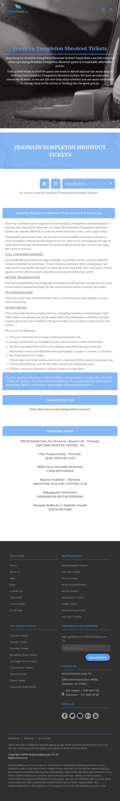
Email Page (16, 610)
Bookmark (14, 738)
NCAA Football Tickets (74, 584)
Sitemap (29, 738)
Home (13, 565)
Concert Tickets (19, 635)
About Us (15, 572)
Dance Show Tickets (21, 667)
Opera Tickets (18, 680)
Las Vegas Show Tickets (23, 661)
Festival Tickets (18, 674)
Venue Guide (17, 604)
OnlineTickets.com (40, 754)
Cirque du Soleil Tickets (23, 687)
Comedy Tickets (19, 648)
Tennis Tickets (70, 578)
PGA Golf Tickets (71, 572)
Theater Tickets (18, 642)
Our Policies (44, 738)
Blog (12, 584)
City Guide (16, 597)
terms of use (56, 744)
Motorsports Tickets (73, 597)
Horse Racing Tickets (73, 610)
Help (12, 578)
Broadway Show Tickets (23, 655)
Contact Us (16, 591)
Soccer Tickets (70, 591)
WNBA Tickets (69, 604)
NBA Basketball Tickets (74, 565)
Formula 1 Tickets (71, 616)
